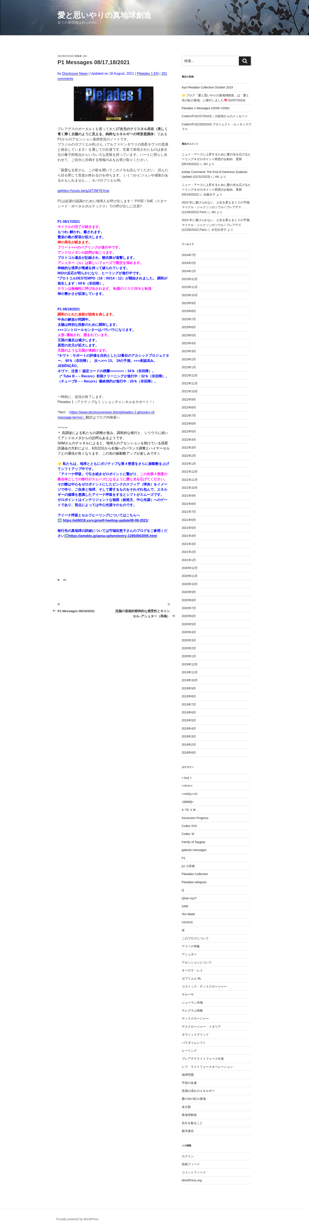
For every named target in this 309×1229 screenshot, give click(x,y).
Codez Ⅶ (188, 834)
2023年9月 (189, 303)
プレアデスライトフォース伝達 (203, 1058)
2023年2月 (189, 359)
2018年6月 (189, 752)
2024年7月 (189, 255)
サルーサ (188, 994)
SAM (185, 906)
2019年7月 (189, 704)
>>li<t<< (187, 785)
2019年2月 (189, 744)
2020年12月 (190, 568)
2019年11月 (190, 672)
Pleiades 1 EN (147, 73)
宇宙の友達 (189, 1083)
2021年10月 (190, 487)
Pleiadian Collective (195, 874)
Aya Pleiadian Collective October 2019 (207, 87)
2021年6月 (189, 520)
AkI (85, 56)
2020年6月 (189, 616)
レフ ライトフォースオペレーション (207, 1066)
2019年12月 (190, 664)
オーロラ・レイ (192, 970)
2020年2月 (189, 648)
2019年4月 (189, 728)
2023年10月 (190, 295)
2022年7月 (189, 415)
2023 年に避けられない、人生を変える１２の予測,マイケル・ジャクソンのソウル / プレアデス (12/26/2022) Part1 (216, 207)
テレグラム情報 (192, 1010)
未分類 (186, 1107)
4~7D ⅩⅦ (189, 810)
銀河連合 (188, 1131)
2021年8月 (189, 503)
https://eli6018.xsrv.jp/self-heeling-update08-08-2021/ (105, 520)
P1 (65, 580)
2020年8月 (189, 600)
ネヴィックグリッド (195, 1034)
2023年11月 (190, 287)
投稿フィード (191, 1164)
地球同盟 (188, 1074)
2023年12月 (190, 279)
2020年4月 (189, 632)
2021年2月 (189, 552)
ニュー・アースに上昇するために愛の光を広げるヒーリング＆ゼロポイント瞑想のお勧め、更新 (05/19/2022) (216, 159)
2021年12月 (190, 471)
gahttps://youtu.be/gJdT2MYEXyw (83, 191)
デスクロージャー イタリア (201, 1026)
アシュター (189, 954)
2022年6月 (189, 423)
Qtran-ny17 (189, 898)
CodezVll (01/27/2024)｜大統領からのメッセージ (215, 116)
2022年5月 (189, 431)
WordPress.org (192, 1180)
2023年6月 (189, 327)
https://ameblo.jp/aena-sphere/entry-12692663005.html (113, 536)
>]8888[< (188, 802)
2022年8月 (189, 407)
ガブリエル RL (191, 978)
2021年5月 (189, 528)
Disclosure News (75, 73)
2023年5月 (189, 335)
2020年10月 (190, 584)
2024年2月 (189, 263)
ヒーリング (189, 1050)
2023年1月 (189, 367)
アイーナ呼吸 (191, 946)
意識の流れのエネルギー (198, 1090)
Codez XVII (189, 826)
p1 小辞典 (188, 866)
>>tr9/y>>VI (189, 794)
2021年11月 (190, 479)
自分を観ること (192, 1123)
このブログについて (195, 938)
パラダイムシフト (194, 1042)
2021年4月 (189, 535)
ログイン (188, 1156)
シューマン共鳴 (192, 1002)
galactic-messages (194, 850)
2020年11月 (190, 576)
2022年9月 (189, 399)
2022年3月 (189, 447)
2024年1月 (189, 271)
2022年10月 (190, 391)
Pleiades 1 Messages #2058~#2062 (206, 108)
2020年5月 (189, 624)
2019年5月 (189, 720)
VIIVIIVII (187, 922)
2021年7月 (189, 511)
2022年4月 (189, 439)
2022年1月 (189, 463)
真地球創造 (189, 1115)
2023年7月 (189, 319)
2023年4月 (189, 343)
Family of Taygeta (193, 842)
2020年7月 (189, 608)
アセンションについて (197, 962)
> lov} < (187, 778)
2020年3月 (189, 640)
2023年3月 (189, 351)
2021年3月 (189, 544)
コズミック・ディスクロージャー (204, 986)
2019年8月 (189, 696)
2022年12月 (190, 375)
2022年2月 (189, 455)
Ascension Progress (195, 818)
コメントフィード (194, 1172)
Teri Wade (188, 914)
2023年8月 (189, 311)
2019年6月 (189, 712)
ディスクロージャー (195, 1018)
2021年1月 (189, 560)
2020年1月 (189, 656)
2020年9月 (189, 592)
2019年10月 (190, 680)
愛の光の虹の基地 (194, 1098)
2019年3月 (189, 736)
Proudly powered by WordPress (77, 1219)
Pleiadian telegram (194, 882)
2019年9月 (189, 688)
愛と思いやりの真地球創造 (104, 15)
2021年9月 (189, 495)
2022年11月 (190, 383)
